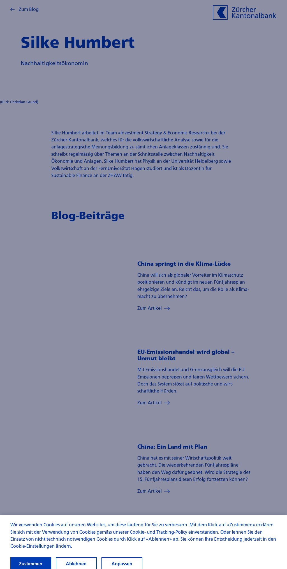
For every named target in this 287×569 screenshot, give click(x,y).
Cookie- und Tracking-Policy (158, 535)
